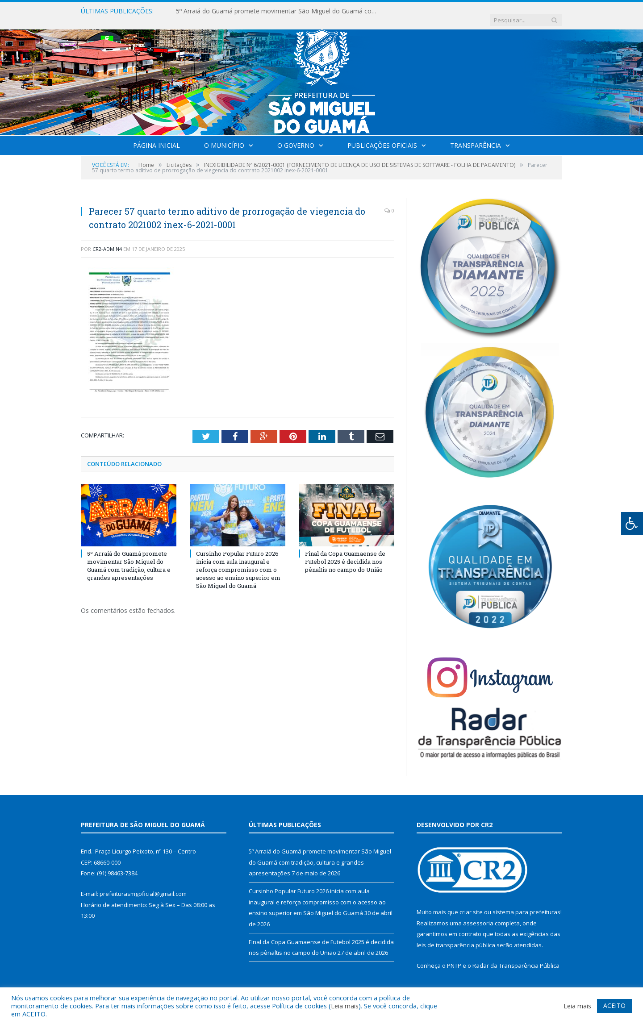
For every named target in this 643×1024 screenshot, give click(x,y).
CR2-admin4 (107, 240)
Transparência (475, 136)
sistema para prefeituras (526, 903)
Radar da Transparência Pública (515, 957)
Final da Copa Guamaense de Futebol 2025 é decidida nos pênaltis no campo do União (345, 552)
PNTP (454, 957)
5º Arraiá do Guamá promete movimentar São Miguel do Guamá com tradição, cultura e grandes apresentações (278, 11)
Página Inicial (156, 136)
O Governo (295, 136)
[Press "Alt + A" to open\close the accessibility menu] (632, 523)
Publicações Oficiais (382, 136)
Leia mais (345, 1005)
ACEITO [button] (614, 1005)
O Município (224, 136)
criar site (471, 903)
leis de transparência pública (456, 936)
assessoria (478, 914)
